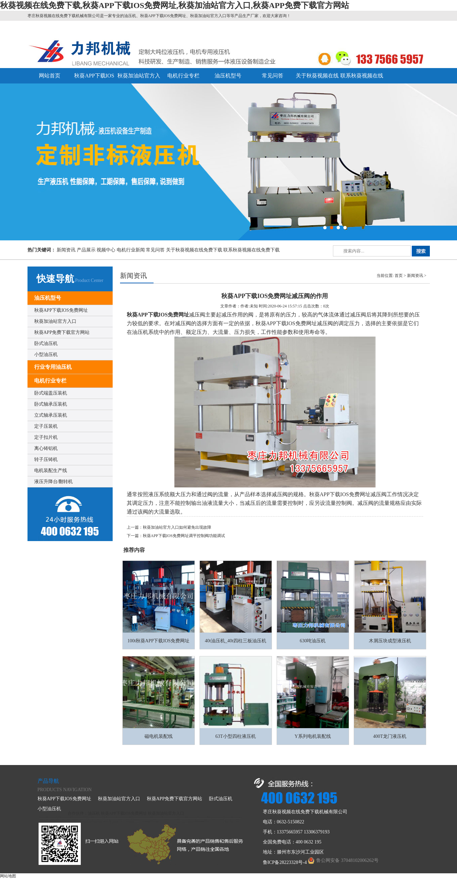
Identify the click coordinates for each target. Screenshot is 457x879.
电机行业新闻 (131, 249)
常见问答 (272, 75)
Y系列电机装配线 (312, 736)
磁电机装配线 (159, 736)
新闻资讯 (66, 249)
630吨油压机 (313, 640)
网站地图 (8, 876)
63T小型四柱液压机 (235, 736)
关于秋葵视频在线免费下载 (194, 249)
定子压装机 (46, 426)
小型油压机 (46, 354)
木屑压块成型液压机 (390, 640)
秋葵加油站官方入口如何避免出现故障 (177, 527)
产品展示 (86, 249)
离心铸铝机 (46, 448)
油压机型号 (228, 75)
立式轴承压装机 (50, 415)
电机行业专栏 (183, 75)
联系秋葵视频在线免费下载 (251, 249)
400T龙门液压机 (390, 736)
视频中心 (106, 249)
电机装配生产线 (50, 470)
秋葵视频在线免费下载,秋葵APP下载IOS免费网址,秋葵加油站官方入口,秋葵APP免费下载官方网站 (174, 5)
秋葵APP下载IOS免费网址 (61, 310)
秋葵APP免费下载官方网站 (62, 332)
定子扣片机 (46, 437)
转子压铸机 (46, 459)
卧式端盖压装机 (50, 393)
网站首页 (49, 75)
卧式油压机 (46, 343)
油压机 (94, 813)
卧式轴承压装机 (50, 404)
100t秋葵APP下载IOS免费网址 (158, 640)
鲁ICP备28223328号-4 (285, 862)
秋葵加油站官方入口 (55, 321)
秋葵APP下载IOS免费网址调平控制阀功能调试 (184, 535)
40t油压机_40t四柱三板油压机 (235, 640)
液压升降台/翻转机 (53, 481)
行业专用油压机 (53, 367)
